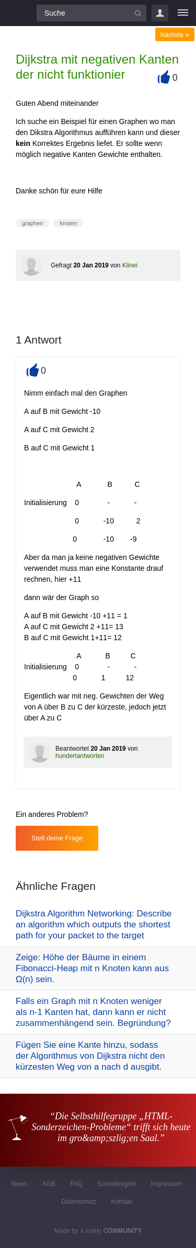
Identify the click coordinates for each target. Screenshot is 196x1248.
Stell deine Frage (57, 838)
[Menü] (182, 13)
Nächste (174, 35)
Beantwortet (72, 748)
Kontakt (121, 1201)
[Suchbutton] (138, 13)
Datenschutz (78, 1201)
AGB (48, 1184)
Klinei (129, 265)
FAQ (76, 1184)
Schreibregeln (116, 1184)
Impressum (166, 1184)
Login (160, 13)
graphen (32, 223)
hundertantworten (79, 756)
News (19, 1184)
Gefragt (61, 265)
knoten (68, 223)
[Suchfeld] (91, 13)
